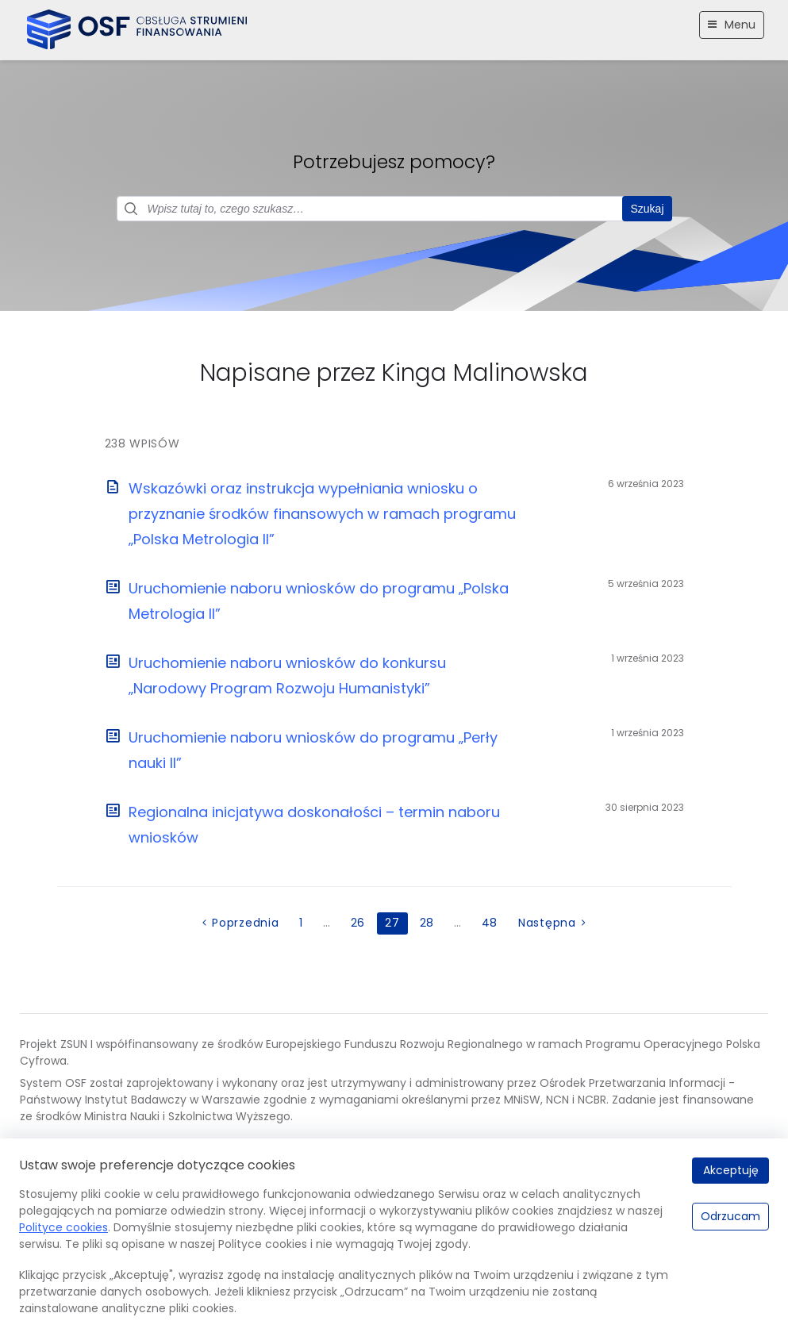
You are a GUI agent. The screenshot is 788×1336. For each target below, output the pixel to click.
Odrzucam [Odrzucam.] (730, 1216)
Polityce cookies (63, 1227)
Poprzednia (245, 923)
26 (358, 923)
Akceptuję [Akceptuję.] (731, 1170)
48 (490, 923)
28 (427, 923)
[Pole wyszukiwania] (394, 208)
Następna (547, 923)
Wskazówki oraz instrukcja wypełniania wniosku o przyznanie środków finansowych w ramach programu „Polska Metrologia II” (322, 513)
